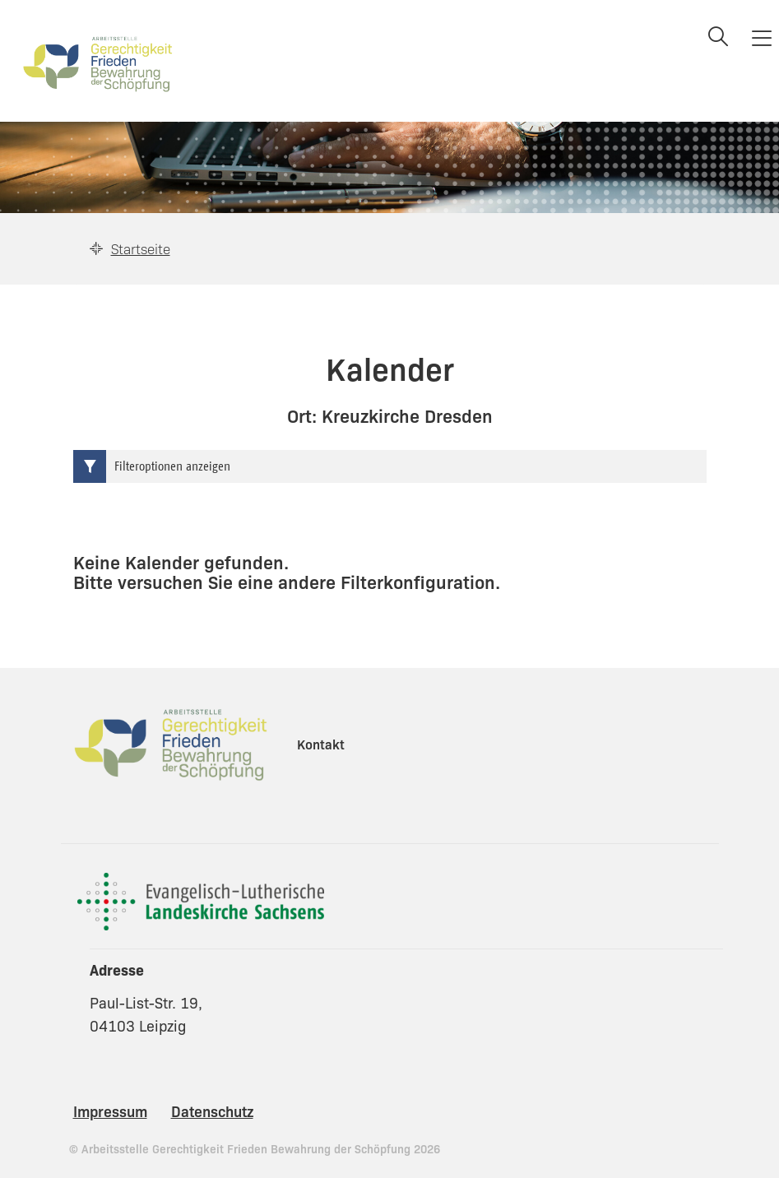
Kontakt (321, 744)
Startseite (140, 248)
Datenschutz (212, 1110)
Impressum (110, 1110)
